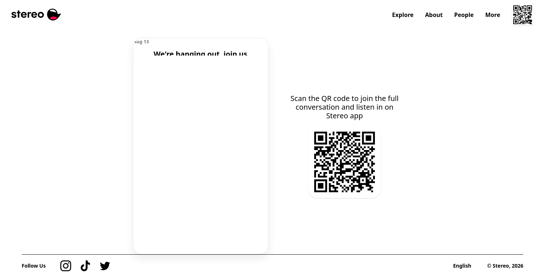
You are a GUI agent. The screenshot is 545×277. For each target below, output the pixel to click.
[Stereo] (36, 15)
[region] (200, 47)
